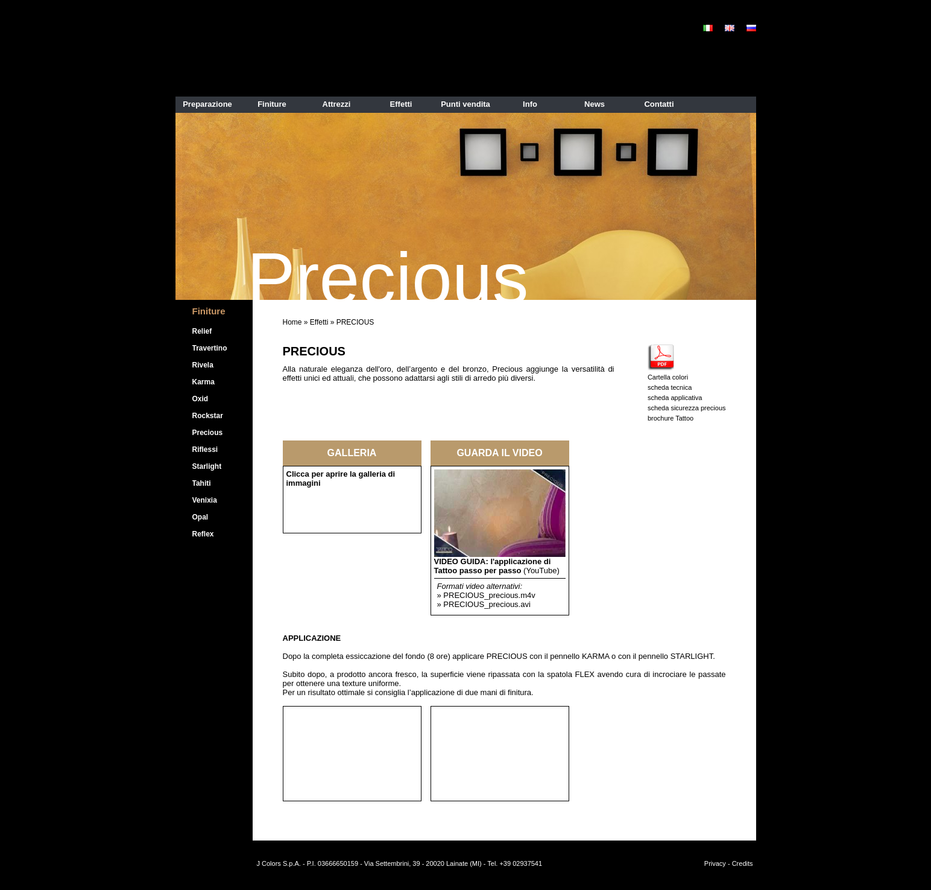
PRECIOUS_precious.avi (487, 604)
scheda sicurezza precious (687, 408)
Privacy (715, 863)
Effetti (319, 322)
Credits (742, 863)
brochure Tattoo (670, 418)
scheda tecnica (670, 387)
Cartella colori (668, 377)
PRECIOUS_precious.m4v (489, 595)
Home (292, 322)
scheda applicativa (675, 397)
